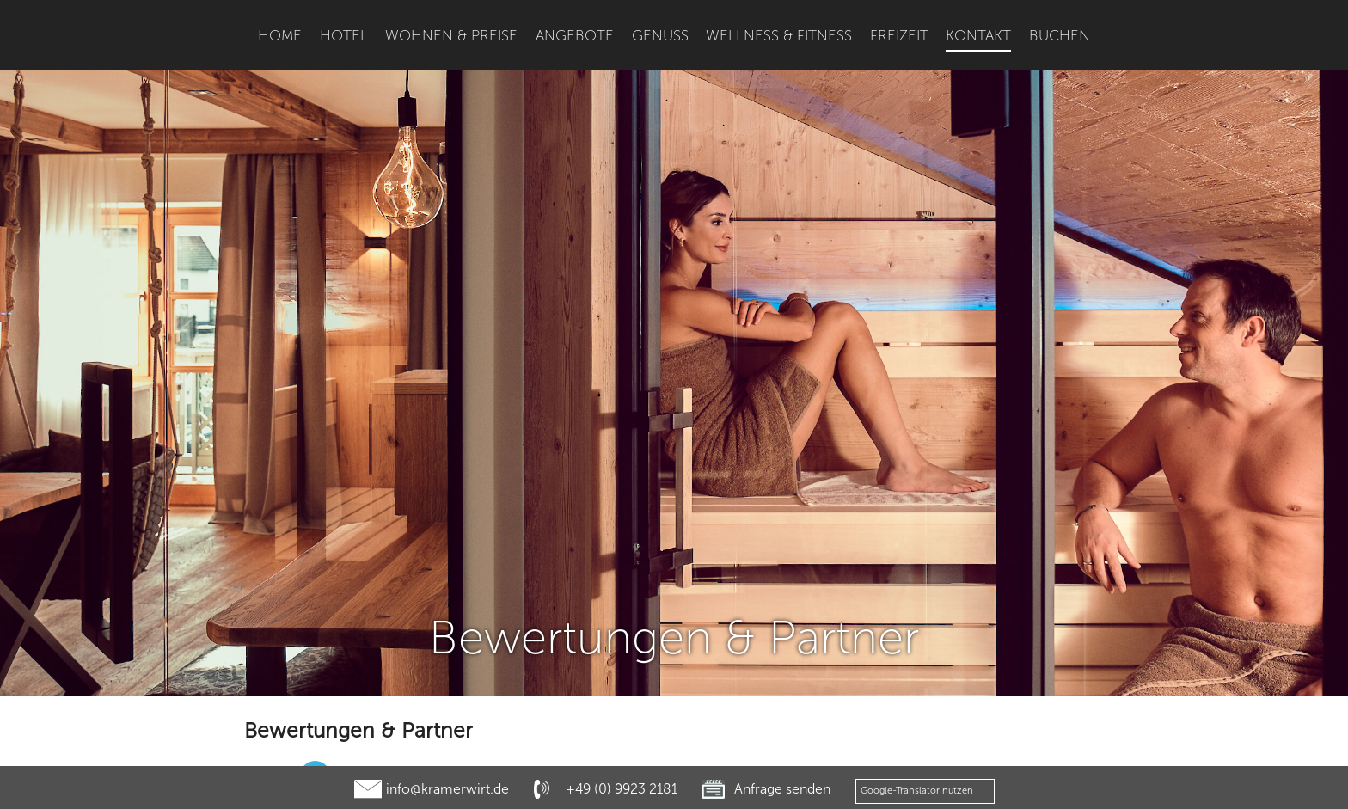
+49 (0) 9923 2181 (621, 789)
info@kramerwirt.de (447, 789)
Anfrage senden (782, 789)
